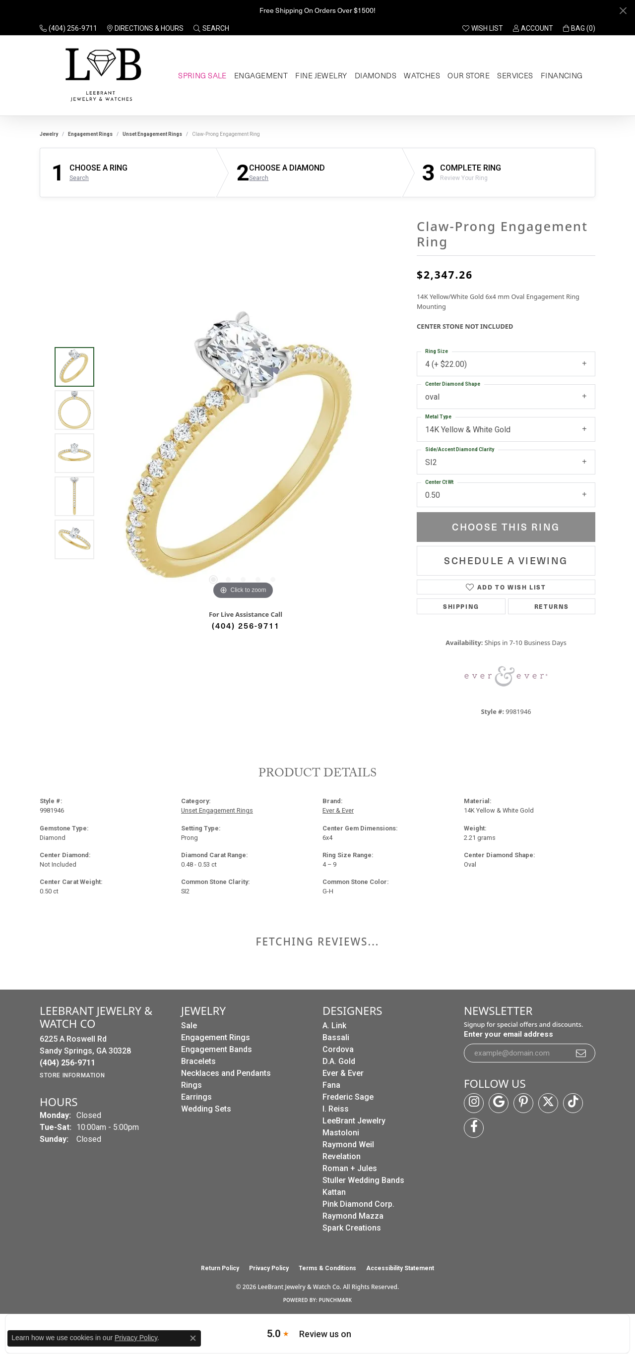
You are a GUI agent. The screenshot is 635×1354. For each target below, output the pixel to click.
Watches (421, 75)
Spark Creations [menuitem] (351, 1228)
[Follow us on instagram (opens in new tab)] (474, 1103)
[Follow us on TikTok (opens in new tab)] (573, 1103)
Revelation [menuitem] (341, 1156)
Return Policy (220, 1268)
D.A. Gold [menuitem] (338, 1061)
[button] (211, 28)
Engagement (260, 75)
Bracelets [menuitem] (198, 1061)
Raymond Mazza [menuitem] (352, 1216)
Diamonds (374, 75)
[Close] (623, 10)
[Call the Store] (67, 1062)
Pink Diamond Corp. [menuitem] (358, 1204)
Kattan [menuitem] (334, 1192)
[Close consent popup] (193, 1338)
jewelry (49, 134)
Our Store (467, 75)
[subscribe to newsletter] (581, 1053)
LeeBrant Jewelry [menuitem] (353, 1120)
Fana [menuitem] (331, 1085)
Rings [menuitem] (191, 1085)
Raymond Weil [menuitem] (348, 1144)
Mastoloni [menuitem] (340, 1132)
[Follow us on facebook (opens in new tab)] (474, 1128)
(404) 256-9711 (246, 625)
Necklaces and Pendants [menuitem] (226, 1073)
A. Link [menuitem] (334, 1025)
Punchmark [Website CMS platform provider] (335, 1299)
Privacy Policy (269, 1268)
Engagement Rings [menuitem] (215, 1037)
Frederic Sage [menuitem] (348, 1097)
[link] (68, 28)
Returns (551, 606)
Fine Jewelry (321, 75)
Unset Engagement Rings (152, 134)
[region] (243, 453)
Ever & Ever (338, 810)
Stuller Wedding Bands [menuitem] (363, 1180)
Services (513, 75)
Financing (560, 75)
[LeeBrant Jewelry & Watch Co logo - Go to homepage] (101, 76)
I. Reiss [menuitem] (335, 1109)
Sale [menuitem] (189, 1025)
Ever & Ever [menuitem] (343, 1073)
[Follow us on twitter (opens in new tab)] (548, 1103)
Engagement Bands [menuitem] (216, 1049)
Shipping (461, 606)
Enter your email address (508, 1034)
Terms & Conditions (327, 1268)
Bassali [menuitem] (335, 1037)
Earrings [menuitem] (196, 1097)
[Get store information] (72, 1075)
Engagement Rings (90, 134)
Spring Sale (201, 75)
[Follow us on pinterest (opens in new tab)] (523, 1103)
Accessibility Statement (400, 1268)
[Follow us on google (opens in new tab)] (498, 1103)
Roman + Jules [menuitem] (349, 1168)
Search (79, 178)
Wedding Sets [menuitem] (206, 1109)
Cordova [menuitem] (338, 1049)
